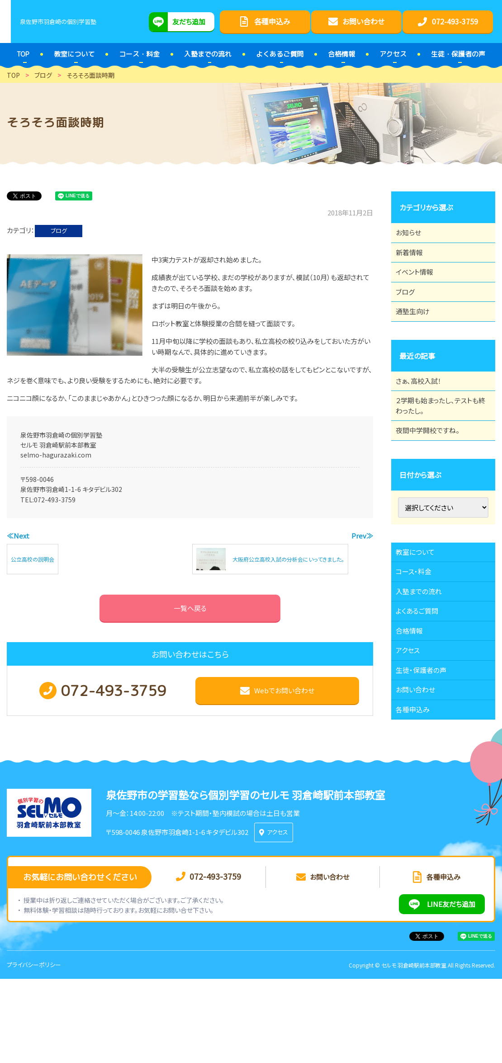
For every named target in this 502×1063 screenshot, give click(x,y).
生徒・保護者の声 (426, 746)
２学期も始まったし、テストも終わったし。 (440, 440)
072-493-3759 (55, 499)
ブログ (59, 230)
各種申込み (417, 796)
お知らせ (412, 235)
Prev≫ (362, 535)
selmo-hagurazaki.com (55, 454)
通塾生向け (417, 334)
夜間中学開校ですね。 (433, 470)
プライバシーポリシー (34, 1048)
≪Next (18, 535)
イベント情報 (419, 285)
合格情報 (413, 696)
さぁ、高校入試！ (423, 409)
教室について (420, 596)
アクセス (412, 721)
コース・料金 (418, 621)
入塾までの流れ (424, 646)
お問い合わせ (420, 771)
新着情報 (413, 260)
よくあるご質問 (422, 671)
